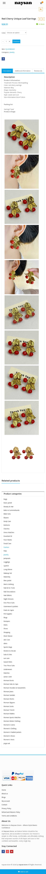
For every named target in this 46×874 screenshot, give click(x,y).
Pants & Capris (9, 610)
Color (4, 33)
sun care (7, 658)
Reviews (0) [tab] (38, 71)
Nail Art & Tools (9, 588)
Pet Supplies (8, 614)
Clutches (7, 529)
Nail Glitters (8, 595)
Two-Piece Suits (9, 666)
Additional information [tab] (22, 71)
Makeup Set (8, 573)
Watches (7, 673)
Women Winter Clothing (12, 721)
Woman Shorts (9, 699)
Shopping (7, 632)
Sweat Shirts (8, 662)
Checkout (16, 41)
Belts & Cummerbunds (11, 510)
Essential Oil (8, 536)
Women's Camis (9, 725)
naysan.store (23, 865)
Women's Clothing (10, 728)
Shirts (5, 625)
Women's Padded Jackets (12, 732)
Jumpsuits (7, 558)
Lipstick (6, 566)
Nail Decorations (9, 592)
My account (6, 801)
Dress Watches (9, 532)
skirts (5, 643)
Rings (5, 617)
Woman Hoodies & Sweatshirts (14, 688)
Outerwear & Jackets (11, 606)
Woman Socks (9, 706)
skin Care (7, 640)
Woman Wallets (9, 714)
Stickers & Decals (10, 651)
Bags (5, 499)
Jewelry (12, 52)
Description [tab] (7, 71)
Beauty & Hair (8, 507)
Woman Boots (9, 680)
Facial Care (7, 543)
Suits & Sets (8, 654)
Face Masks (8, 540)
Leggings (7, 562)
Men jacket (7, 580)
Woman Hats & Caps (11, 684)
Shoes (6, 629)
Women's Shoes (9, 736)
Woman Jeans (8, 691)
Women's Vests (9, 740)
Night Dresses (8, 599)
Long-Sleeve (8, 569)
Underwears (8, 669)
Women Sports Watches (12, 717)
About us (5, 794)
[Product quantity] (6, 41)
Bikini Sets (7, 514)
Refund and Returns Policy (11, 812)
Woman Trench (9, 710)
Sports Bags (8, 647)
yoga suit (7, 743)
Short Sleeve (8, 636)
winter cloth (8, 677)
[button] (42, 11)
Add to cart (24, 872)
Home (4, 790)
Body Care (7, 521)
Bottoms (7, 525)
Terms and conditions (9, 816)
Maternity (7, 577)
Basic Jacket (8, 503)
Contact (4, 805)
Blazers (6, 518)
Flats (5, 551)
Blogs (4, 797)
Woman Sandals (9, 695)
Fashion (6, 547)
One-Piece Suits (9, 603)
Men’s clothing (9, 584)
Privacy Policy (6, 808)
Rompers (7, 621)
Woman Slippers (9, 703)
